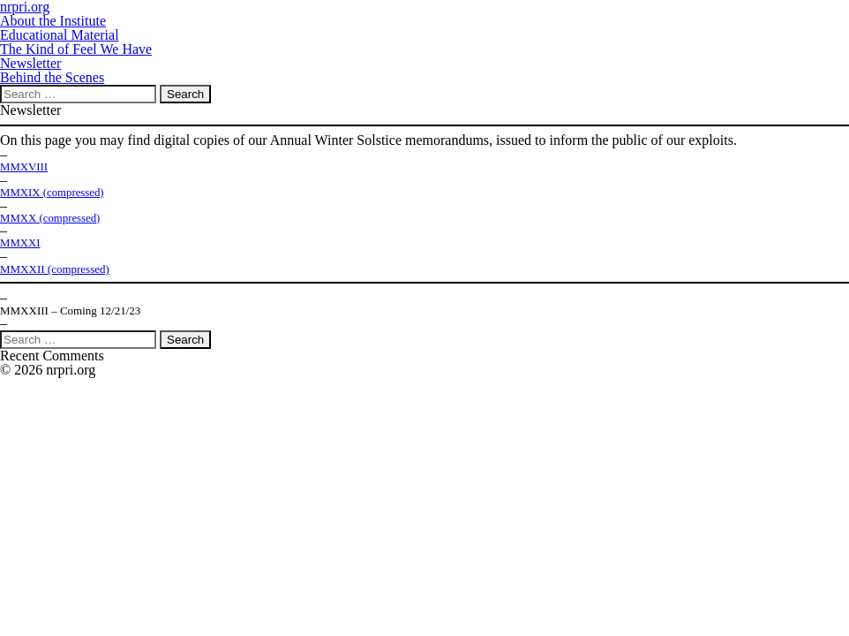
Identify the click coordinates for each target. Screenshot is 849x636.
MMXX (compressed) (50, 218)
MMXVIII (24, 167)
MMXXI (20, 243)
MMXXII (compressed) (54, 269)
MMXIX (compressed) (52, 192)
